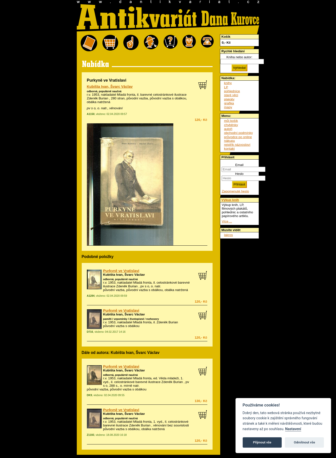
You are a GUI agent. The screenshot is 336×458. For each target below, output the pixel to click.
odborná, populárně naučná (104, 91)
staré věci (231, 95)
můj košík (231, 121)
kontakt (229, 148)
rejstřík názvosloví (237, 145)
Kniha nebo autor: (239, 57)
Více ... (227, 221)
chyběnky (231, 125)
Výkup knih (230, 200)
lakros (228, 235)
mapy (228, 107)
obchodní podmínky (238, 133)
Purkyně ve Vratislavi (121, 271)
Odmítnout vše (304, 442)
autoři (228, 129)
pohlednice (232, 91)
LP (226, 87)
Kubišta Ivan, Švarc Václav (110, 87)
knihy (228, 83)
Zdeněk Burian (167, 322)
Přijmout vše (262, 442)
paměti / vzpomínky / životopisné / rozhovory (131, 318)
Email (239, 165)
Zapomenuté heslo (235, 191)
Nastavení (293, 429)
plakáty (229, 99)
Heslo (239, 174)
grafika (229, 103)
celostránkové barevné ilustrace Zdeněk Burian (148, 382)
